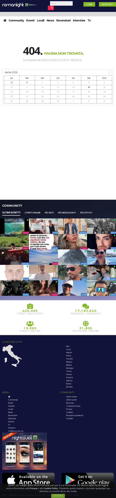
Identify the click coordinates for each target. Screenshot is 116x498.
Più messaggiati (67, 212)
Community (16, 20)
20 (12, 96)
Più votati (86, 212)
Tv (89, 20)
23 (58, 96)
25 (89, 96)
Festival (11, 406)
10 (73, 87)
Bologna (69, 368)
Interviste (79, 20)
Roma (68, 355)
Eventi (30, 20)
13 (12, 92)
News (50, 20)
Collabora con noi (15, 431)
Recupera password (74, 415)
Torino (69, 371)
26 (104, 96)
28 (27, 101)
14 (27, 92)
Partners (11, 428)
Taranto (69, 358)
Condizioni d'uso (73, 406)
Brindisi (69, 387)
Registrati (107, 4)
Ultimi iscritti (11, 212)
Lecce (68, 349)
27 (12, 101)
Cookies (69, 412)
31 (27, 82)
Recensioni (63, 20)
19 (104, 92)
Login (89, 4)
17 (73, 92)
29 (42, 101)
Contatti (69, 418)
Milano (69, 365)
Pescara (69, 377)
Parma (69, 374)
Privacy (69, 409)
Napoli (69, 352)
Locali (40, 20)
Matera (69, 362)
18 (89, 92)
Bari (68, 346)
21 (27, 96)
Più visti (49, 212)
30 (12, 82)
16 (58, 92)
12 (104, 87)
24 (73, 96)
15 (42, 92)
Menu (30, 5)
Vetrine (11, 421)
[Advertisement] (58, 128)
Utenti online (32, 212)
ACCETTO (58, 495)
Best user (70, 403)
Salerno (69, 380)
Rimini (68, 383)
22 (42, 96)
